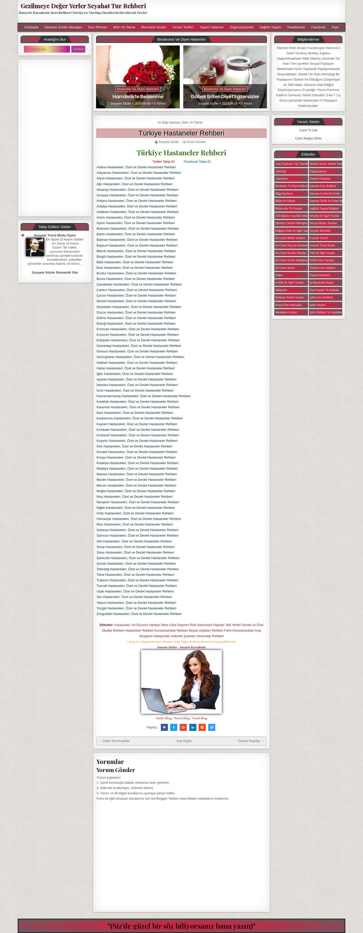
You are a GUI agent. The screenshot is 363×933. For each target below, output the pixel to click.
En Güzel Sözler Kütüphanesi (293, 260)
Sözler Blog (164, 718)
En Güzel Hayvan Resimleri (292, 245)
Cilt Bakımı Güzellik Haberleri (294, 216)
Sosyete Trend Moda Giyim (55, 235)
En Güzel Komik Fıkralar (290, 253)
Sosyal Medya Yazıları (323, 223)
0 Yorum (159, 103)
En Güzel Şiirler (285, 268)
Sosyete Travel (319, 238)
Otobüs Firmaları (320, 178)
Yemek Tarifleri (183, 27)
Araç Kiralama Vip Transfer (292, 163)
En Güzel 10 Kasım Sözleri (64, 239)
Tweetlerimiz (296, 27)
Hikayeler (281, 290)
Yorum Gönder (196, 142)
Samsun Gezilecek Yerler (325, 193)
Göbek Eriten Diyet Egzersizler (225, 96)
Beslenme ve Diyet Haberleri (138, 89)
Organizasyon (318, 171)
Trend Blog (199, 718)
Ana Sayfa (183, 741)
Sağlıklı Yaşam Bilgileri (324, 208)
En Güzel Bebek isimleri (290, 238)
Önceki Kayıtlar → (251, 741)
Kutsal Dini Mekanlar (288, 305)
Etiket (279, 275)
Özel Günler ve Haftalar (324, 290)
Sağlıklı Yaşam (270, 27)
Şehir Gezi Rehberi (321, 297)
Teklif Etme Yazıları (322, 260)
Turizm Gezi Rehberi (323, 268)
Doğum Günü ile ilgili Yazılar (293, 230)
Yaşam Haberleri (212, 27)
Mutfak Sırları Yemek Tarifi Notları (331, 163)
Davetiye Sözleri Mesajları (63, 27)
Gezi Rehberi (97, 27)
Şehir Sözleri (317, 305)
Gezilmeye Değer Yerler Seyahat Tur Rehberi (83, 6)
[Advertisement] (249, 11)
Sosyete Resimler (320, 230)
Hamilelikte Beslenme (137, 96)
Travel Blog (182, 718)
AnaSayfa (31, 27)
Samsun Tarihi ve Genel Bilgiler (329, 201)
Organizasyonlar (242, 27)
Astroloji (280, 171)
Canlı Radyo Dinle (308, 138)
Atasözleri (281, 178)
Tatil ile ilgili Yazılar (322, 253)
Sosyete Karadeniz (193, 647)
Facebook (318, 27)
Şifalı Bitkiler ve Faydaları (326, 312)
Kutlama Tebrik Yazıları (289, 297)
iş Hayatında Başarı (322, 282)
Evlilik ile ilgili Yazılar (289, 282)
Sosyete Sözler (121, 103)
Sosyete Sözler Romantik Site (55, 272)
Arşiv (335, 27)
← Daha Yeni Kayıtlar (114, 741)
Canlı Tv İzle (308, 130)
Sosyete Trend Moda (322, 245)
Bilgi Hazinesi (171, 122)
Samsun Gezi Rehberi (323, 186)
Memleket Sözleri (153, 27)
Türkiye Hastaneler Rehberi (182, 133)
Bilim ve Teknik (124, 27)
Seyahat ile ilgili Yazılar (324, 216)
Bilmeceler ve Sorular (288, 208)
